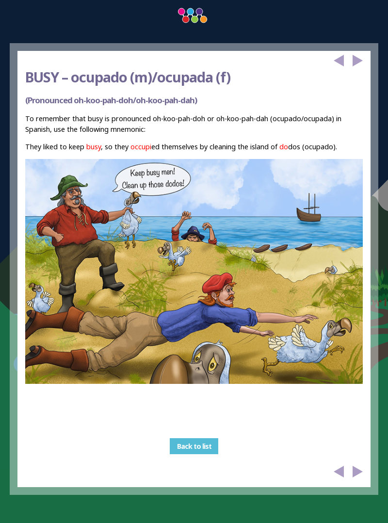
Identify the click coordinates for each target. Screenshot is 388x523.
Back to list (194, 446)
